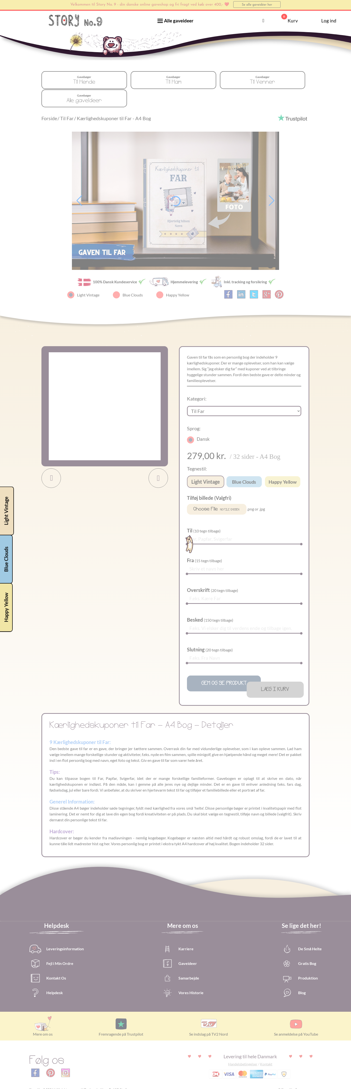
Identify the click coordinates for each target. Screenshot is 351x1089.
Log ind (322, 21)
